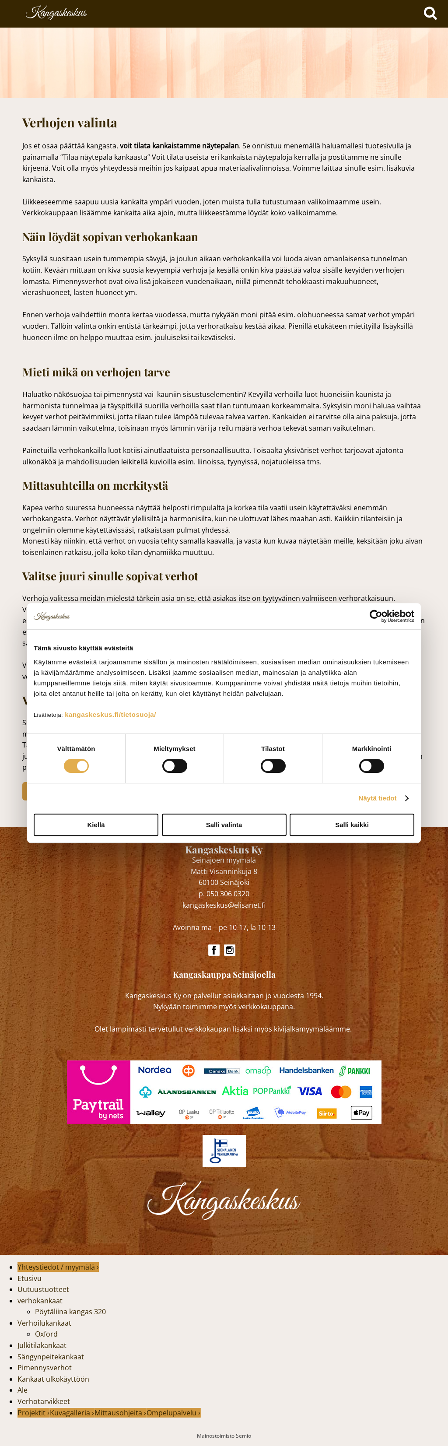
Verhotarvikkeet (44, 1401)
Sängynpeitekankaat (51, 1357)
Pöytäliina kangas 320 (70, 1311)
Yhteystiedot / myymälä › (58, 1267)
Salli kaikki (352, 824)
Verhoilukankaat (44, 1323)
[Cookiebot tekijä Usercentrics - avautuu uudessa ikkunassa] (376, 616)
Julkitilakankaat (42, 1345)
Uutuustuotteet (43, 1289)
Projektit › (33, 1413)
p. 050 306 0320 (224, 893)
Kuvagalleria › (72, 1413)
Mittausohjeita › (120, 1413)
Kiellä (96, 824)
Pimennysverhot (45, 1367)
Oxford (46, 1334)
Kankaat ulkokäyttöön (53, 1379)
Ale (23, 1390)
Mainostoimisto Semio (224, 1435)
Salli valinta (224, 824)
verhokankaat (40, 1301)
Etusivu (30, 1278)
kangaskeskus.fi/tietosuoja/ (110, 714)
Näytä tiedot (378, 798)
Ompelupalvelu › (173, 1413)
